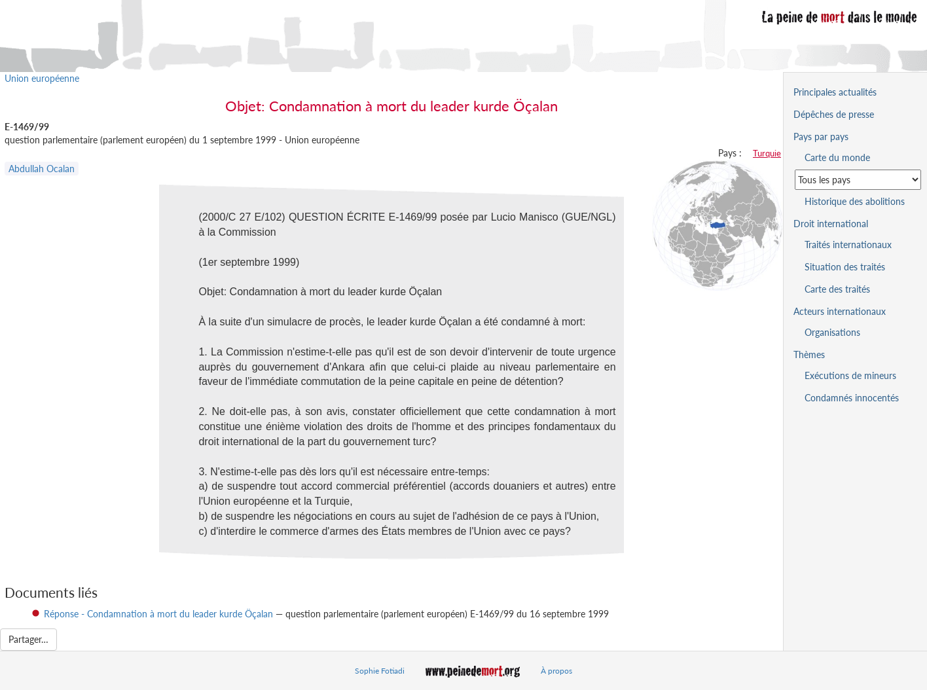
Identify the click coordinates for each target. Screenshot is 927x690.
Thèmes (809, 354)
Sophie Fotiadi (380, 671)
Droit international (830, 223)
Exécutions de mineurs (850, 375)
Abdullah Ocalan (42, 168)
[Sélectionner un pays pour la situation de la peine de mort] (858, 180)
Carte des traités (837, 289)
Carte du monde (837, 157)
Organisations (832, 332)
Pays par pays (820, 136)
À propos (556, 671)
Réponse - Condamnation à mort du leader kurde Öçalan (158, 613)
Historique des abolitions (855, 201)
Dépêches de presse (833, 114)
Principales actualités (835, 92)
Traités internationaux (848, 244)
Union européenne (42, 78)
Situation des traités (845, 266)
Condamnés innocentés (852, 397)
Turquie (767, 153)
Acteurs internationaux (839, 311)
